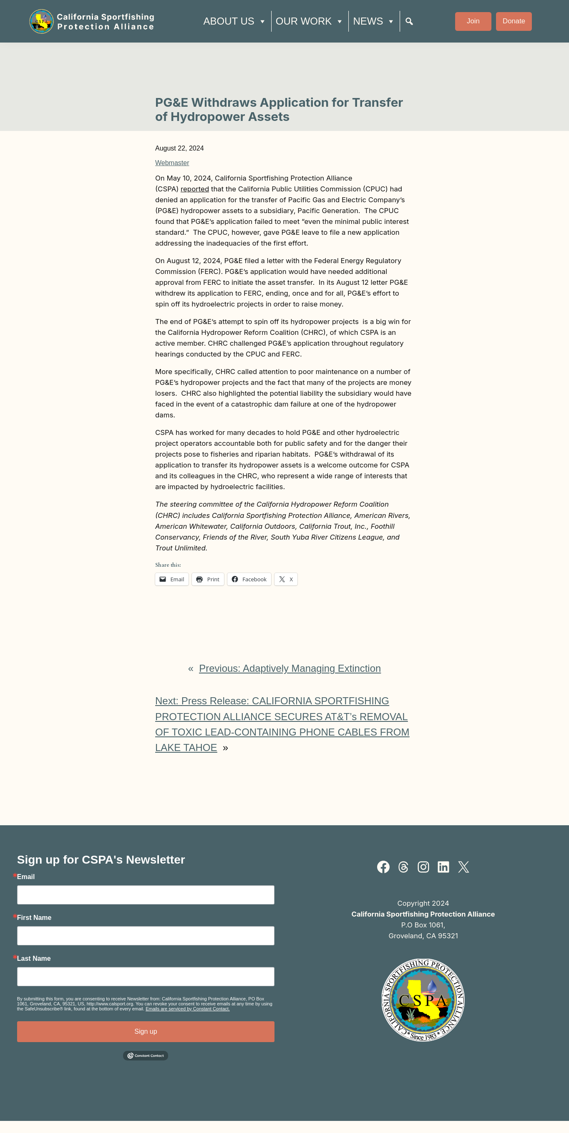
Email (26, 877)
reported (195, 189)
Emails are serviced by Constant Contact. (188, 1008)
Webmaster (172, 162)
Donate (514, 21)
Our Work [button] (310, 21)
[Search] (409, 21)
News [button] (374, 21)
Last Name (34, 958)
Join (473, 21)
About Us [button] (235, 21)
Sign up (145, 1031)
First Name (34, 917)
